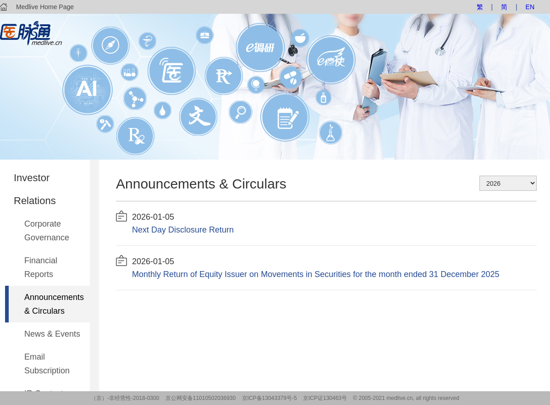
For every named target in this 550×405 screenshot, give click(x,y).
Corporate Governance (46, 230)
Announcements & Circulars (54, 304)
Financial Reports (40, 267)
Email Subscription (47, 363)
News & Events (52, 333)
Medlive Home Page (45, 7)
